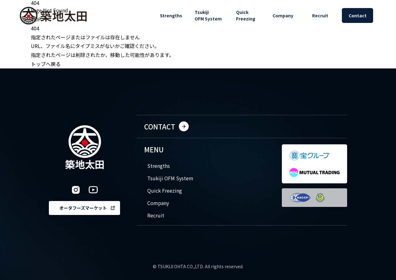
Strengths (158, 165)
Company (158, 203)
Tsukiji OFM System (170, 178)
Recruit (155, 215)
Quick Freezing (164, 190)
